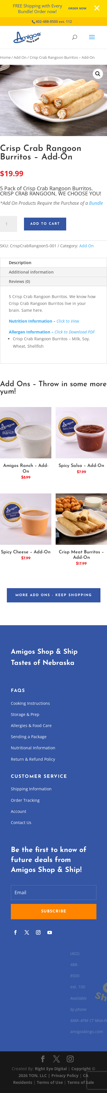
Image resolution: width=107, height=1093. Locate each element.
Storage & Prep (25, 714)
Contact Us (21, 822)
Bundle (96, 203)
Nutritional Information (33, 747)
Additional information (31, 272)
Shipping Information (31, 789)
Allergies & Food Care (31, 725)
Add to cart (45, 224)
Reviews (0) (19, 281)
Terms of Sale (80, 1082)
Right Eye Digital (51, 1068)
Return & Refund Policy (33, 759)
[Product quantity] (8, 224)
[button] (98, 74)
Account (18, 811)
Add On (20, 57)
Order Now (77, 8)
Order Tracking (25, 800)
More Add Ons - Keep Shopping (53, 595)
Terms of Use (50, 1082)
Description (20, 262)
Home (5, 57)
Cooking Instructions (30, 703)
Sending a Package (29, 736)
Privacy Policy (64, 1075)
